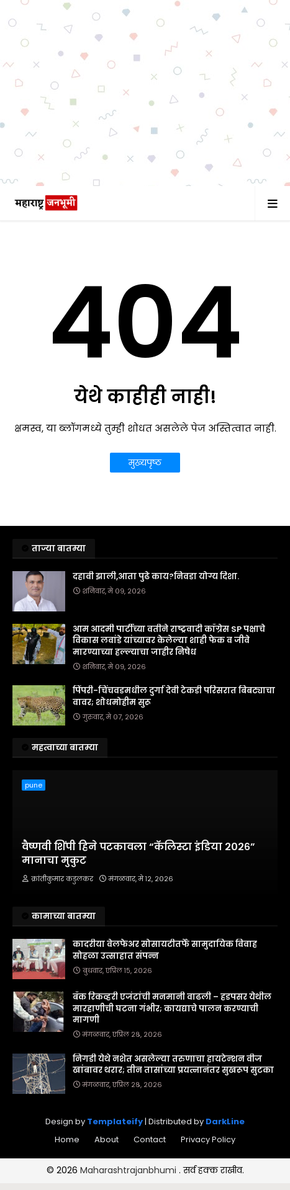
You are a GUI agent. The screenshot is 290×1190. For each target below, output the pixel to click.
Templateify (115, 1121)
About (106, 1139)
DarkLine (225, 1121)
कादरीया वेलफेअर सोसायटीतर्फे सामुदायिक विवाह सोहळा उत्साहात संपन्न (165, 950)
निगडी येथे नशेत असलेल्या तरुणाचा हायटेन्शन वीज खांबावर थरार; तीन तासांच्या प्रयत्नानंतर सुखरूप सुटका (173, 1065)
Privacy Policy (208, 1139)
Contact (150, 1139)
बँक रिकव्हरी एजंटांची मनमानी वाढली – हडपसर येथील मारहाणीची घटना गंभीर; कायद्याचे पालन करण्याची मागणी (172, 1008)
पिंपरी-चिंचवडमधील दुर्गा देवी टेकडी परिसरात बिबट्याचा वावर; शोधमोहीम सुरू (174, 696)
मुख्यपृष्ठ (145, 462)
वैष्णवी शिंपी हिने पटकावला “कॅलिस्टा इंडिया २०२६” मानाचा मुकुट (138, 854)
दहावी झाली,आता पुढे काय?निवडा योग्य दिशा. (156, 576)
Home (67, 1139)
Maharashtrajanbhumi (129, 1170)
